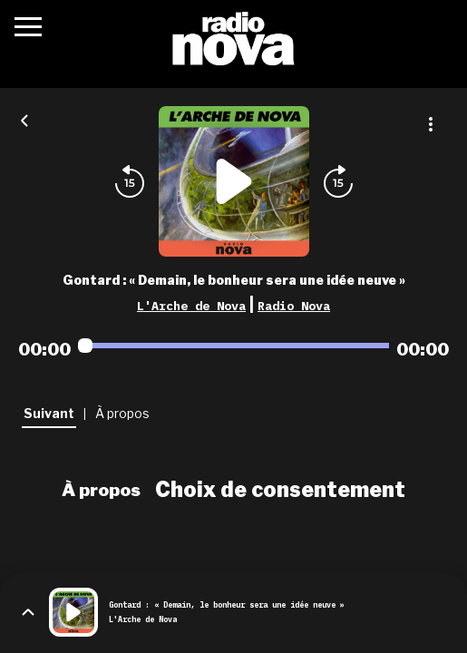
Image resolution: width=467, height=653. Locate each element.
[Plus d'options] (431, 124)
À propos (101, 490)
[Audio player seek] (233, 345)
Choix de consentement (280, 489)
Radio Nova (294, 305)
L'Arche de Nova (191, 305)
